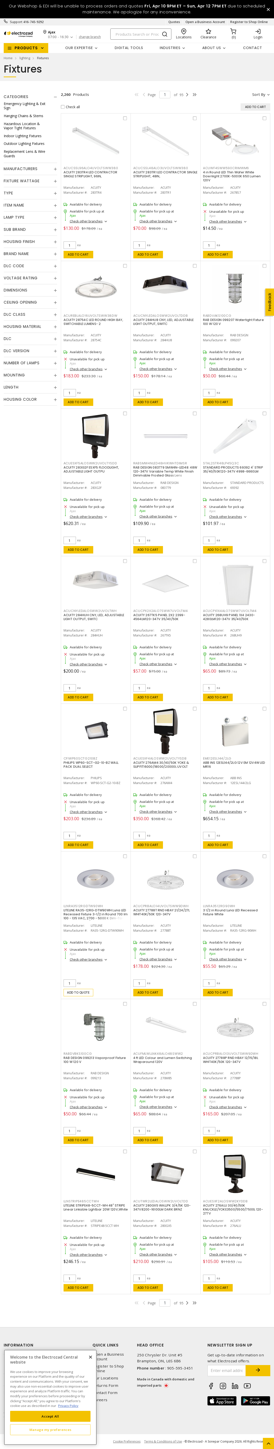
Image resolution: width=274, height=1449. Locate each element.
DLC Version (16, 350)
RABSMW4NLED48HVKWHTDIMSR (160, 463)
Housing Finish (19, 241)
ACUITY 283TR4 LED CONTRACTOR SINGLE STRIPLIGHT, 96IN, (90, 174)
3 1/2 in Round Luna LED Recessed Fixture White (230, 912)
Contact (252, 47)
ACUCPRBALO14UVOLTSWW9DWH (161, 906)
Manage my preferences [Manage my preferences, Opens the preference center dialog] (50, 1429)
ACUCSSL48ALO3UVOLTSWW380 (160, 168)
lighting (25, 58)
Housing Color (20, 399)
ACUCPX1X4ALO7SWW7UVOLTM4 (230, 611)
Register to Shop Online (249, 22)
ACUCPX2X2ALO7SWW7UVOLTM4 (160, 611)
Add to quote (78, 992)
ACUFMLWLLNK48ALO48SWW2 (158, 1054)
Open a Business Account (205, 22)
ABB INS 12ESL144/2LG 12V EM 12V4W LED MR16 (234, 765)
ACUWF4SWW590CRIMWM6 (226, 168)
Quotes (174, 22)
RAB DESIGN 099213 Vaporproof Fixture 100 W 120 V (95, 1060)
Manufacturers (21, 168)
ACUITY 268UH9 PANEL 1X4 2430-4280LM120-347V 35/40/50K (229, 617)
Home (8, 58)
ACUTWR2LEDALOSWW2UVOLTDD (160, 1201)
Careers (99, 1399)
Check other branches (86, 221)
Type (8, 193)
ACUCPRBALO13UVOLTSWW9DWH (230, 1054)
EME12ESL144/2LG (217, 758)
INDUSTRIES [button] (170, 47)
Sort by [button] (258, 94)
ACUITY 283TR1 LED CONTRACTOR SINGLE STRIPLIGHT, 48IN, (165, 174)
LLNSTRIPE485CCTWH (81, 1201)
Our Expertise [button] (79, 47)
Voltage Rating (21, 278)
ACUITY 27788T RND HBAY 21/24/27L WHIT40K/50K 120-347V (161, 912)
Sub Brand (15, 229)
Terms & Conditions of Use (163, 1441)
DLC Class (14, 314)
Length (11, 387)
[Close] (90, 1357)
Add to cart (78, 254)
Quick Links (105, 1345)
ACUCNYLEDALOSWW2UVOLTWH (90, 611)
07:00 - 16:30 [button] (58, 37)
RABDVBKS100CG (78, 1054)
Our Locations (105, 1378)
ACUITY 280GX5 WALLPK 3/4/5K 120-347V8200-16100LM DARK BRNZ (162, 1207)
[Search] (140, 34)
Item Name (14, 205)
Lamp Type (14, 217)
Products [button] (26, 48)
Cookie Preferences (126, 1441)
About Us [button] (211, 47)
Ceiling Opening (20, 302)
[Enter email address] (226, 1370)
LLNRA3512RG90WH (219, 906)
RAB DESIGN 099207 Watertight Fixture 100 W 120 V (233, 322)
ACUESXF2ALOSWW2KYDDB (225, 1201)
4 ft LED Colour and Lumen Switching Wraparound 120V (162, 1060)
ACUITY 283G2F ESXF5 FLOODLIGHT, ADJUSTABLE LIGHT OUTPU (91, 469)
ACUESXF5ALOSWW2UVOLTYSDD (90, 463)
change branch (90, 37)
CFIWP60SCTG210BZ (80, 758)
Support (16, 22)
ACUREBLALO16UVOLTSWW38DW (90, 316)
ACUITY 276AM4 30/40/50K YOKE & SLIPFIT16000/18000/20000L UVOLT (161, 765)
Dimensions (15, 290)
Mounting (14, 375)
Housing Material (22, 326)
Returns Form (105, 1385)
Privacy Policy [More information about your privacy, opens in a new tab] (68, 1405)
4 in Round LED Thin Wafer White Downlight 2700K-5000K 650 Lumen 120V (232, 176)
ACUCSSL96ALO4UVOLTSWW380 (91, 168)
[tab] (30, 97)
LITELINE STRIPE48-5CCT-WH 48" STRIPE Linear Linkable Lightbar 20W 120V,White (96, 1207)
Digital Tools (129, 47)
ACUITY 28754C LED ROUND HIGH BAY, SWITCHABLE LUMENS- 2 (93, 322)
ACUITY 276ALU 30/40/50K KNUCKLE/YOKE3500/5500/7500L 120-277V (233, 1209)
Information (18, 1345)
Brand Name (16, 253)
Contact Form (104, 1392)
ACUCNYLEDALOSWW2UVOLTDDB (160, 316)
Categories (16, 96)
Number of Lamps (22, 363)
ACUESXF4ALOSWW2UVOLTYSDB (160, 758)
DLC (8, 338)
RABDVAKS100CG (217, 316)
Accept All (50, 1416)
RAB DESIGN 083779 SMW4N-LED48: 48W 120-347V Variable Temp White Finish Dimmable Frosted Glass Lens (165, 471)
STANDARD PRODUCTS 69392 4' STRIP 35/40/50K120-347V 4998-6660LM (233, 469)
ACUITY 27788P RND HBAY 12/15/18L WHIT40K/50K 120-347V (230, 1060)
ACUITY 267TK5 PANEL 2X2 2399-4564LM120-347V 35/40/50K (159, 617)
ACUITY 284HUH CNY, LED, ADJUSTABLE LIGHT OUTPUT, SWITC (94, 617)
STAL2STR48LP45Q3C (221, 463)
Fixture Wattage (22, 181)
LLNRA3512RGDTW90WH (83, 906)
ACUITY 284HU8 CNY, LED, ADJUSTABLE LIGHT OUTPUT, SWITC (163, 322)
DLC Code (14, 265)
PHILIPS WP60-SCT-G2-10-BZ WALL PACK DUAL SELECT (91, 765)
